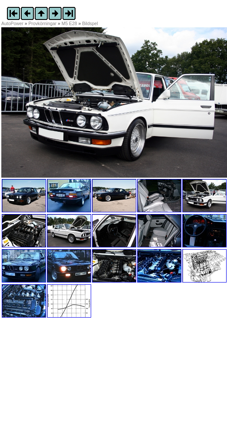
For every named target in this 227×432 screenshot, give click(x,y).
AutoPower (12, 23)
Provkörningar (43, 23)
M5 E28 (69, 23)
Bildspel (90, 23)
